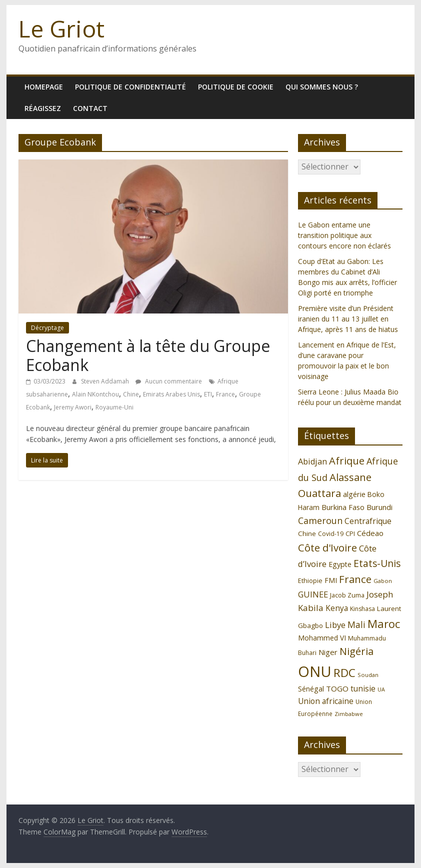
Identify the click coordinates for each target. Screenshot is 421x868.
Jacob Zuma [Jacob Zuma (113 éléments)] (347, 595)
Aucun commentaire (169, 381)
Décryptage (47, 328)
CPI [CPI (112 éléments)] (350, 534)
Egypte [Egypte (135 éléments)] (340, 564)
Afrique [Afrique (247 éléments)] (346, 461)
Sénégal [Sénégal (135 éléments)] (311, 689)
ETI (208, 394)
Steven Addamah (105, 381)
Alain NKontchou (95, 394)
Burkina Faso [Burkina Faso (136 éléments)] (343, 507)
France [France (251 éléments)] (355, 579)
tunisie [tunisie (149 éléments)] (363, 689)
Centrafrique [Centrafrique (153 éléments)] (368, 521)
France (225, 394)
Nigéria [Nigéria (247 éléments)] (357, 651)
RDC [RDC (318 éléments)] (345, 672)
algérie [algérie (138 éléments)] (354, 494)
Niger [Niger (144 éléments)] (328, 652)
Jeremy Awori (73, 407)
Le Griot (61, 28)
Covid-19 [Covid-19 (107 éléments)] (331, 534)
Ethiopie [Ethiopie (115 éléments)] (310, 580)
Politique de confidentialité (130, 87)
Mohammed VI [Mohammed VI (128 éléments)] (322, 637)
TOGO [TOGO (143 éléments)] (337, 689)
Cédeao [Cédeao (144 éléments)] (370, 533)
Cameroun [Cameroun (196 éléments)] (320, 520)
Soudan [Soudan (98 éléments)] (368, 674)
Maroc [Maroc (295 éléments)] (384, 623)
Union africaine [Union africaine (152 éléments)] (326, 701)
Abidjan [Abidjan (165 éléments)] (312, 461)
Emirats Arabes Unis (171, 394)
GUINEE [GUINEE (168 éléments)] (313, 594)
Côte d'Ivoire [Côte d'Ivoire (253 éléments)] (327, 547)
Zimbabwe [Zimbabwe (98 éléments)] (348, 714)
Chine (131, 394)
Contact (90, 108)
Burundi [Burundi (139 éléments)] (379, 507)
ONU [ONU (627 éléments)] (315, 672)
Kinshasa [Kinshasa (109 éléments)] (362, 608)
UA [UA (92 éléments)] (381, 689)
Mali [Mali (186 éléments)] (357, 624)
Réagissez (42, 108)
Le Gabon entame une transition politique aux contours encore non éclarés (344, 235)
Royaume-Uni (115, 407)
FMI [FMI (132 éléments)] (330, 580)
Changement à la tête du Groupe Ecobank (148, 355)
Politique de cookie (236, 87)
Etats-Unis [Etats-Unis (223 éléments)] (377, 563)
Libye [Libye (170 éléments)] (335, 624)
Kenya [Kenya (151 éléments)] (337, 608)
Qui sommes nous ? (322, 87)
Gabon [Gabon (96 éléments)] (383, 580)
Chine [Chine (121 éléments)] (307, 533)
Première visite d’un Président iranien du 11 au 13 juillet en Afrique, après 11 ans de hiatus (348, 319)
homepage (43, 87)
